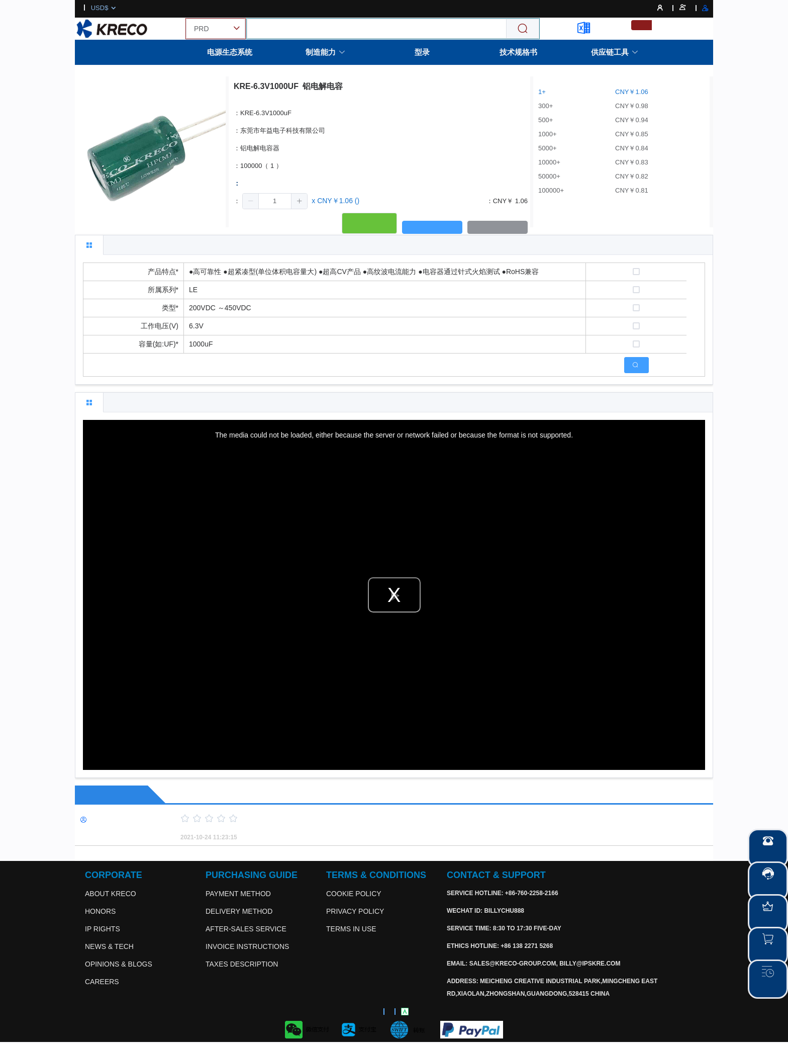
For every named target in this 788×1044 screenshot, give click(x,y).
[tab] (89, 245)
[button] (251, 201)
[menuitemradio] (641, 25)
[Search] (523, 29)
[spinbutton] (275, 201)
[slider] (429, 819)
